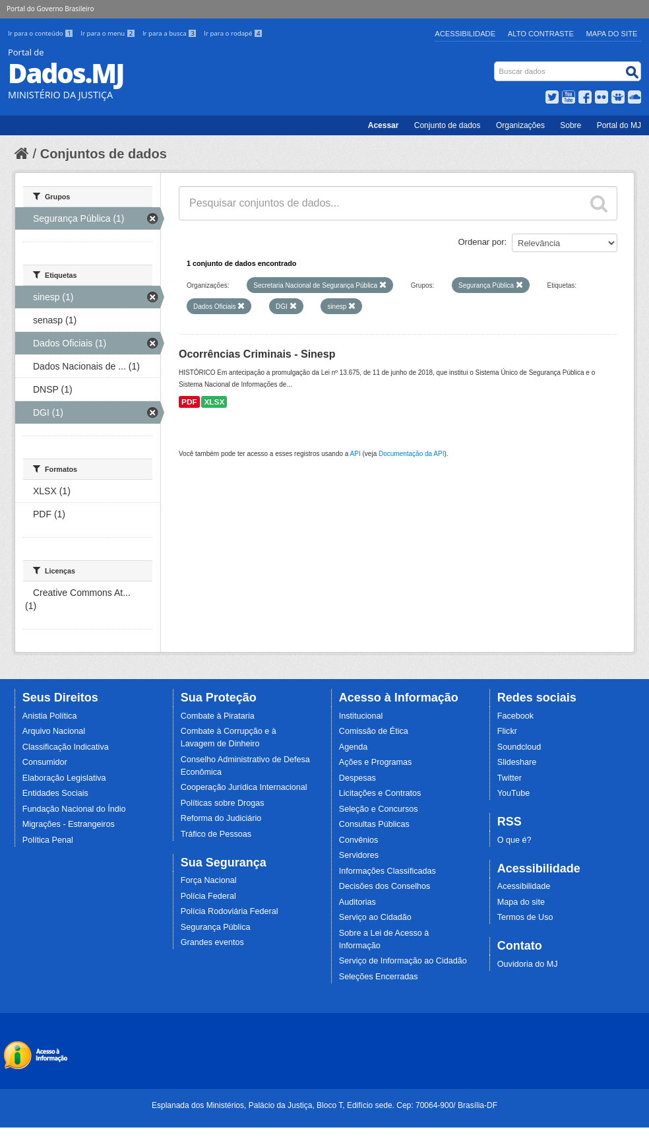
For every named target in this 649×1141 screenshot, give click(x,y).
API (355, 453)
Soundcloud (519, 747)
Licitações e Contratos (380, 793)
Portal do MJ (619, 125)
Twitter (509, 778)
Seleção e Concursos (378, 809)
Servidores (359, 855)
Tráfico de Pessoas (216, 834)
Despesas (357, 778)
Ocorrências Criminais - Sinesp (257, 354)
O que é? (514, 840)
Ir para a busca (170, 33)
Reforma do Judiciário (221, 818)
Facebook (515, 716)
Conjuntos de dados (103, 154)
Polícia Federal (208, 896)
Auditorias (357, 902)
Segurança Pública (216, 927)
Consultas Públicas (374, 824)
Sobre (570, 125)
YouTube (513, 793)
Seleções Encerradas (378, 976)
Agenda (353, 747)
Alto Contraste (541, 34)
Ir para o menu (108, 33)
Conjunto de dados (447, 125)
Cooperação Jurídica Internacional (244, 787)
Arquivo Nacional (53, 731)
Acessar (383, 125)
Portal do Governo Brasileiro (50, 8)
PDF (189, 402)
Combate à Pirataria (218, 716)
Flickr (507, 731)
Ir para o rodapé (233, 33)
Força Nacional (209, 880)
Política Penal (47, 840)
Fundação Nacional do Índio (74, 809)
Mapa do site (521, 902)
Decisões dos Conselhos (385, 886)
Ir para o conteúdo (41, 33)
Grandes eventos (212, 942)
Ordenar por (481, 242)
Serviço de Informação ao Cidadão (403, 960)
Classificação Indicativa (65, 747)
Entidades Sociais (55, 793)
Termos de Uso (525, 917)
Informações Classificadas (387, 871)
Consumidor (44, 762)
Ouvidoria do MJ (527, 964)
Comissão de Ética (373, 731)
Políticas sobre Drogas (222, 803)
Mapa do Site (612, 34)
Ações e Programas (375, 762)
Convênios (359, 840)
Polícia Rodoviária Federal (229, 911)
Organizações (520, 125)
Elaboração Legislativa (64, 778)
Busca (495, 64)
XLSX (214, 402)
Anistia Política (49, 716)
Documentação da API (412, 453)
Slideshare (517, 762)
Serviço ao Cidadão (375, 917)
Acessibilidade (465, 34)
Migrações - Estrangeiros (68, 824)
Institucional (361, 716)
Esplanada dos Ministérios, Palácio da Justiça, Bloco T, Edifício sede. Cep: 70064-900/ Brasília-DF (324, 1105)
